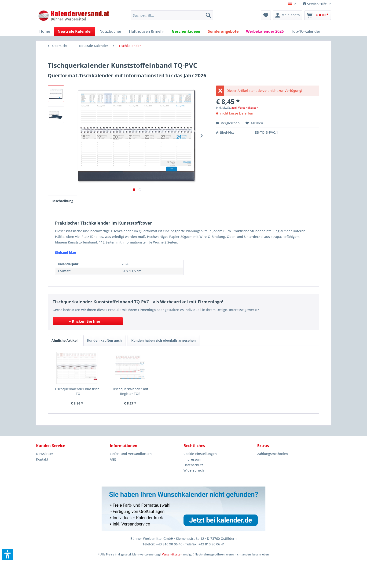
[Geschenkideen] (186, 31)
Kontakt (42, 459)
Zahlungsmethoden (272, 453)
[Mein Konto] (287, 15)
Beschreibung (62, 201)
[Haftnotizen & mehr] (147, 31)
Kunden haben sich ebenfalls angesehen (163, 340)
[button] (7, 554)
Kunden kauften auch (104, 340)
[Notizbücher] (110, 31)
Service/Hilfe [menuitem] (315, 4)
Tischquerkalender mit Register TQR (130, 391)
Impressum (192, 459)
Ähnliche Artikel (64, 340)
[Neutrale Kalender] (74, 31)
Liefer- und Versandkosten (131, 453)
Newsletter (44, 453)
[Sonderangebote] (223, 31)
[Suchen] (208, 15)
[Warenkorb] (317, 15)
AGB (113, 459)
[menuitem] (172, 15)
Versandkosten (172, 554)
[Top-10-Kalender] (306, 31)
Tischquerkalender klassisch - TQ (77, 391)
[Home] (44, 31)
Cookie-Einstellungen (200, 453)
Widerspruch (194, 470)
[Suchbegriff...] (172, 15)
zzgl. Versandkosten (244, 108)
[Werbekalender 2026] (265, 31)
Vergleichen (228, 123)
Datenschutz (193, 465)
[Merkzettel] (266, 15)
